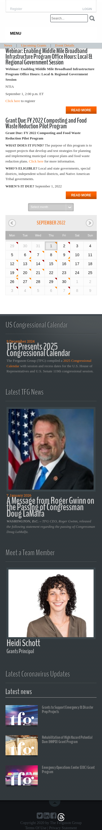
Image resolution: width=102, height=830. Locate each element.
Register (16, 9)
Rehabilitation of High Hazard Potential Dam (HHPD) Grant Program (48, 746)
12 (12, 264)
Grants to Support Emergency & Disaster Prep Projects (49, 716)
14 (38, 264)
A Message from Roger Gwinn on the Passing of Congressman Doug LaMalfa (50, 507)
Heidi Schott (23, 643)
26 (12, 281)
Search (92, 18)
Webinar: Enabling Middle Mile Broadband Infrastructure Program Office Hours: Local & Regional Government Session (48, 56)
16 (64, 264)
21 (38, 273)
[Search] (69, 18)
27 (25, 281)
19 (12, 273)
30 (64, 281)
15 (51, 264)
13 (25, 264)
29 (12, 246)
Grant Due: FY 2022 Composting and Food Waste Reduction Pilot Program (46, 123)
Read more (81, 110)
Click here (12, 101)
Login (87, 9)
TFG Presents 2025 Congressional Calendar (38, 349)
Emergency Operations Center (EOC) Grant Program (50, 776)
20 (25, 273)
